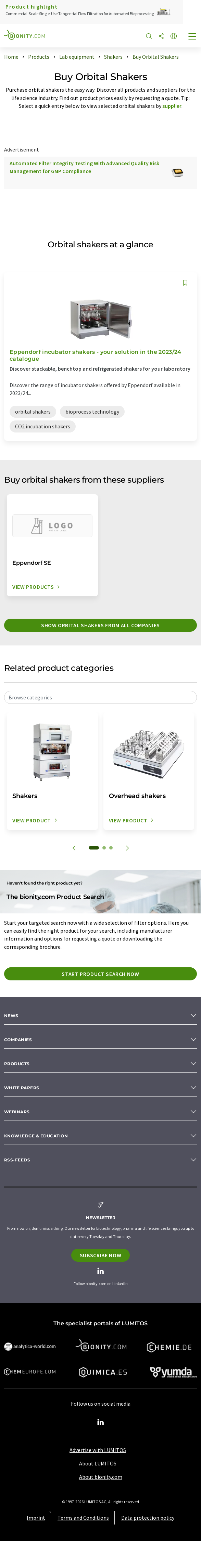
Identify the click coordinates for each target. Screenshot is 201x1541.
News (11, 1015)
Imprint (36, 1517)
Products (17, 1063)
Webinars (17, 1111)
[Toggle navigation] (192, 37)
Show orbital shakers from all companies (100, 625)
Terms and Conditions (83, 1517)
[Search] (149, 37)
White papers (21, 1087)
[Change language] (173, 37)
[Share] (161, 37)
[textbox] (100, 697)
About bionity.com (100, 1476)
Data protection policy (147, 1517)
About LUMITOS (97, 1463)
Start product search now (100, 973)
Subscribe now (100, 1255)
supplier (171, 105)
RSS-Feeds (17, 1159)
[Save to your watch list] (185, 283)
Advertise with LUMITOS (98, 1450)
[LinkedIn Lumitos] (100, 1422)
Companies (18, 1039)
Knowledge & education (36, 1135)
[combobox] (100, 697)
